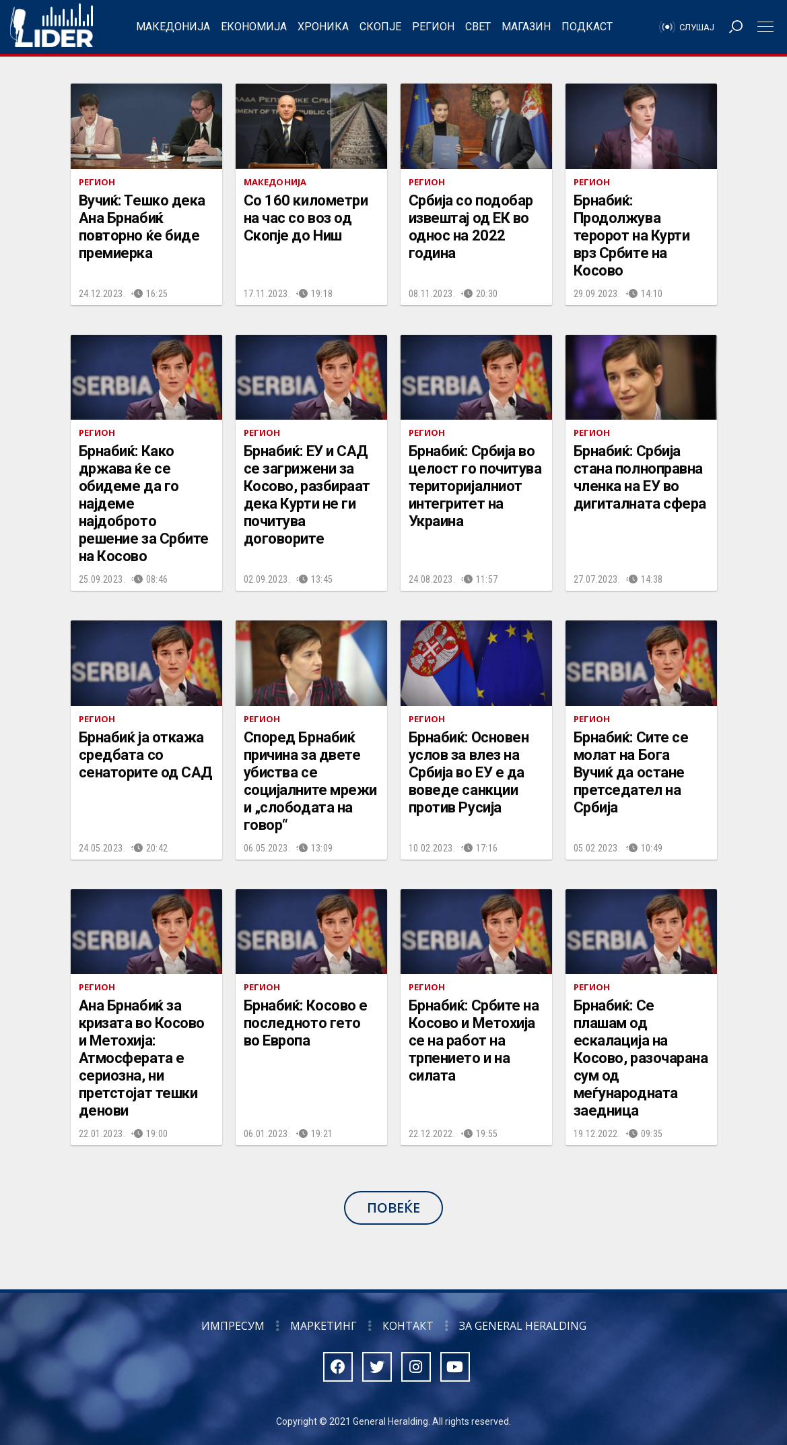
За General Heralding (522, 1325)
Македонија (173, 26)
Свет (478, 26)
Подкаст (587, 26)
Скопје (380, 26)
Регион (433, 26)
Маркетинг (323, 1325)
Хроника (323, 26)
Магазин (526, 26)
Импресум (233, 1325)
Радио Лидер (51, 27)
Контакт (408, 1325)
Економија (254, 26)
